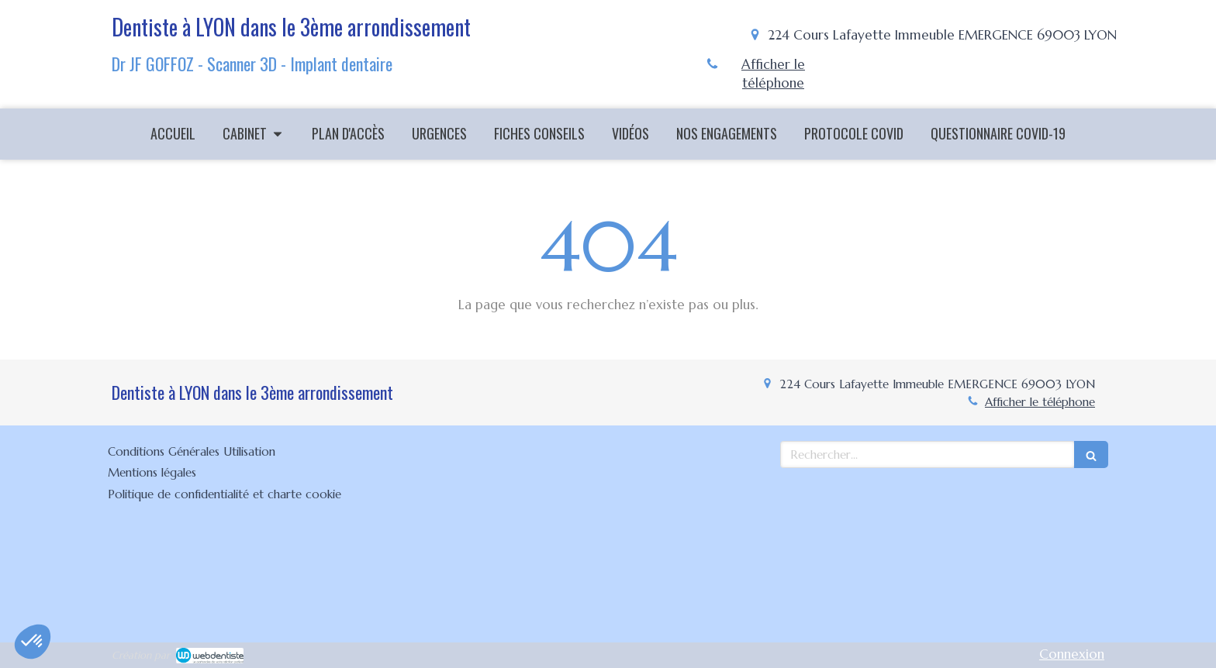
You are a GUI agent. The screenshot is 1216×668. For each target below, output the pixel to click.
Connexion (1071, 654)
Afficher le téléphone (773, 73)
